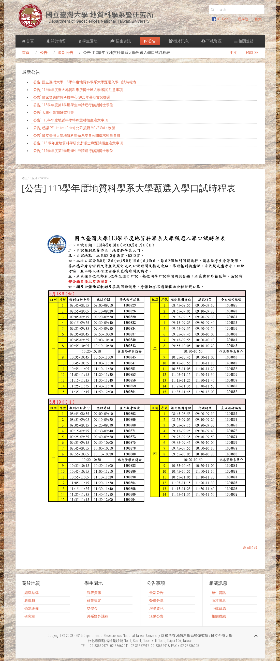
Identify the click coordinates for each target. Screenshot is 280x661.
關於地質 (56, 41)
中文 (233, 53)
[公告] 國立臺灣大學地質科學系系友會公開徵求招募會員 (76, 135)
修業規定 (94, 600)
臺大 (258, 19)
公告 (150, 41)
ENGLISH (252, 53)
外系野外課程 (97, 616)
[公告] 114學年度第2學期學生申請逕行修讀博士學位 (73, 151)
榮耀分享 (156, 600)
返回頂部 (250, 547)
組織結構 (31, 593)
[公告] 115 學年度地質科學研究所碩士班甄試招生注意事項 (78, 143)
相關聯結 (219, 616)
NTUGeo (220, 19)
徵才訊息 (179, 41)
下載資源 (211, 41)
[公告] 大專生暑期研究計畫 (53, 113)
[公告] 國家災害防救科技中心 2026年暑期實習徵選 (71, 97)
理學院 (243, 19)
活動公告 (156, 616)
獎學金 (92, 608)
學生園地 (88, 41)
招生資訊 (120, 41)
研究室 (29, 616)
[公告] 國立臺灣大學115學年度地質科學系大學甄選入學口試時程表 (84, 82)
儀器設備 (31, 608)
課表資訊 (94, 593)
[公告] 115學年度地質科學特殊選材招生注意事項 (70, 120)
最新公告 (65, 52)
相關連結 (244, 41)
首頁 (28, 41)
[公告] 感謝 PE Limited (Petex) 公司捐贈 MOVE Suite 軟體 (74, 128)
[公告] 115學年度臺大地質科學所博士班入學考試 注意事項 (78, 90)
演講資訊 (156, 608)
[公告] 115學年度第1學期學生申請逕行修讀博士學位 (73, 105)
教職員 (29, 600)
